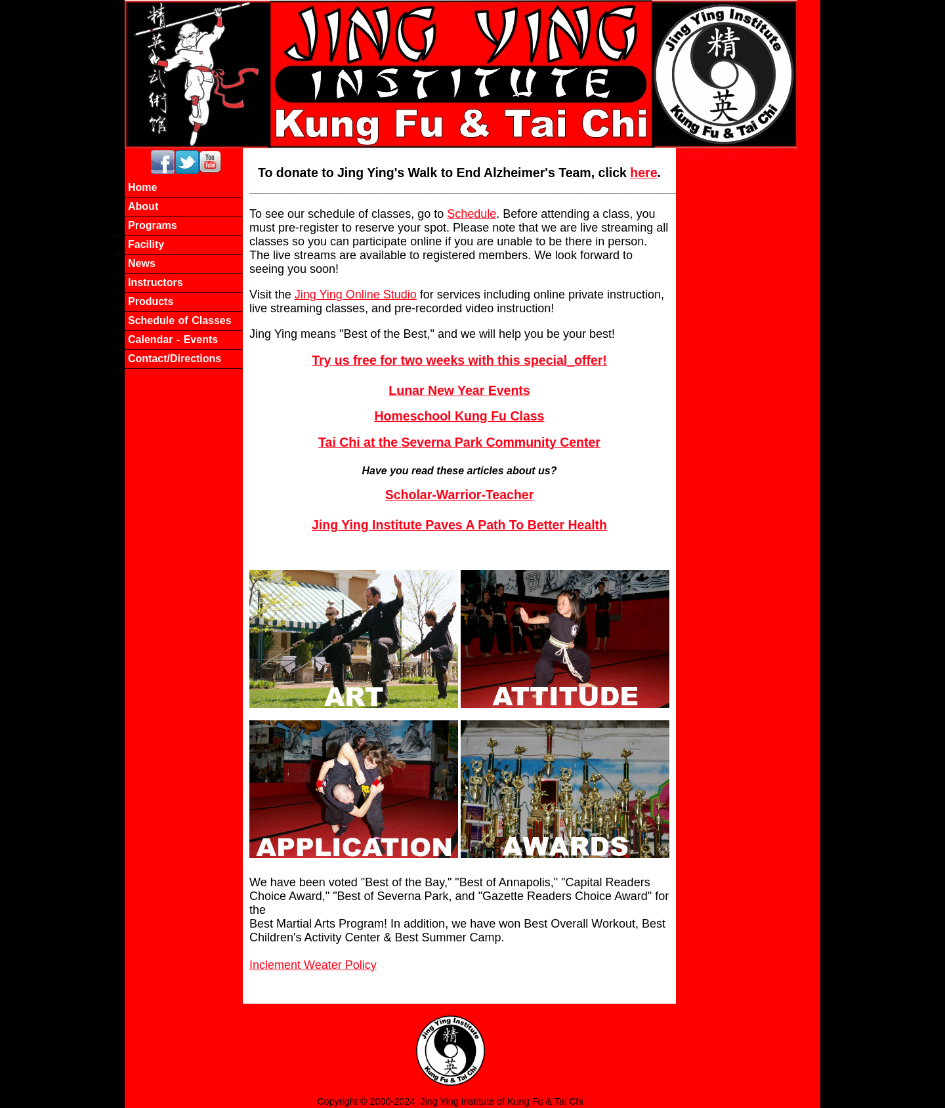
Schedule (471, 213)
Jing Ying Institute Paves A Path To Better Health (459, 525)
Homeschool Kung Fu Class (460, 416)
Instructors (155, 282)
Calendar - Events (173, 339)
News (142, 263)
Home (142, 187)
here (643, 172)
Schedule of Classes (180, 320)
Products (150, 301)
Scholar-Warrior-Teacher (459, 494)
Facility (146, 244)
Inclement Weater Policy (313, 965)
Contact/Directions (174, 358)
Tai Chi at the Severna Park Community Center (459, 442)
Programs (152, 225)
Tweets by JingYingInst (729, 153)
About (143, 206)
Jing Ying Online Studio (356, 294)
